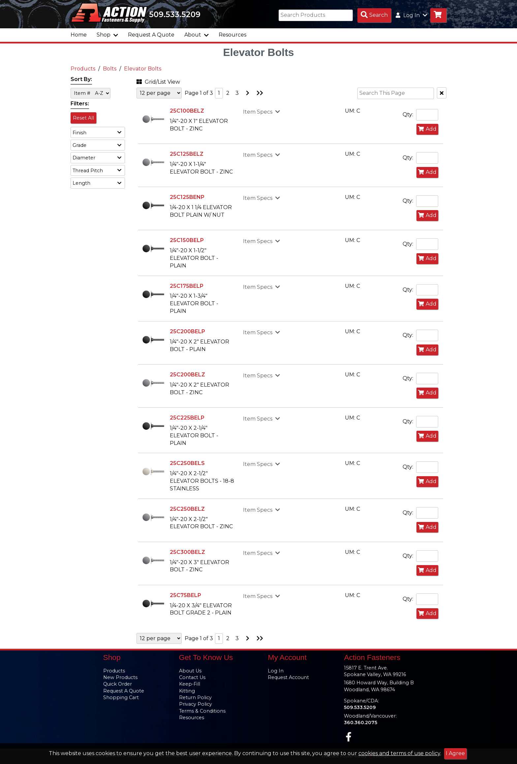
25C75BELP (185, 595)
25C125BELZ (186, 154)
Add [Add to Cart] (427, 129)
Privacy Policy (195, 704)
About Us (190, 671)
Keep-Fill (189, 684)
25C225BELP (187, 418)
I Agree (455, 753)
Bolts (109, 69)
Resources (232, 35)
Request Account (288, 677)
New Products (120, 677)
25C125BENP (187, 197)
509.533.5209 (174, 14)
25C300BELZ (187, 552)
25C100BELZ (187, 111)
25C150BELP (187, 240)
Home (79, 35)
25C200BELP (187, 331)
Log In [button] (411, 15)
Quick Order (117, 684)
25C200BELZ (187, 374)
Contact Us (192, 677)
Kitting (187, 691)
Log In (276, 671)
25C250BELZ (187, 509)
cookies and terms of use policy (399, 753)
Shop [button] (107, 35)
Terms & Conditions (202, 711)
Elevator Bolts (142, 69)
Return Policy (195, 697)
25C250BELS (187, 463)
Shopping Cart (121, 697)
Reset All (83, 118)
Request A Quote (151, 35)
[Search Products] (374, 15)
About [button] (196, 35)
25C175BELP (186, 286)
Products (83, 69)
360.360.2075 (360, 722)
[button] (98, 132)
